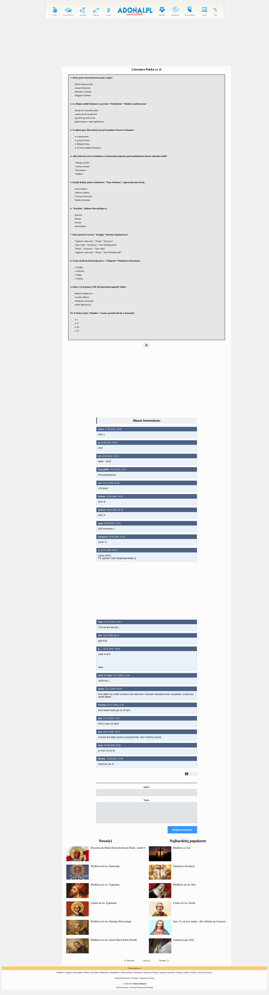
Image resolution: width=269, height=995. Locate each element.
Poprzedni (129, 964)
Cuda (199, 976)
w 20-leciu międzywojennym (86, 147)
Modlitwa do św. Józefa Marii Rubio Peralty (114, 943)
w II (74, 323)
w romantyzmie (80, 136)
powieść (76, 215)
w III (75, 327)
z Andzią (77, 278)
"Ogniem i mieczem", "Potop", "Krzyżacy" (92, 241)
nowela (76, 222)
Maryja (155, 976)
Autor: (146, 787)
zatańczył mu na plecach (84, 114)
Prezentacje (138, 976)
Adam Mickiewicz (81, 304)
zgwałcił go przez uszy (83, 118)
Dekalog (179, 976)
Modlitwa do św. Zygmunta (105, 888)
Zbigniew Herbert (81, 95)
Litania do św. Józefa (184, 906)
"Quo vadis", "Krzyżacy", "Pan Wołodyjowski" (94, 245)
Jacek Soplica (79, 189)
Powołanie (94, 976)
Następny (164, 964)
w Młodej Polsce (80, 144)
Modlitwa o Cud (181, 851)
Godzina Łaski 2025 (183, 943)
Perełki (193, 976)
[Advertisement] (134, 42)
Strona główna (134, 972)
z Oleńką (77, 267)
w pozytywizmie (80, 140)
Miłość (86, 976)
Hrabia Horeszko (80, 200)
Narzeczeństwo (126, 976)
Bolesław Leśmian (81, 91)
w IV (75, 331)
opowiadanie (78, 226)
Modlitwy (60, 976)
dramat (76, 218)
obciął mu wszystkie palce (84, 110)
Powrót (146, 964)
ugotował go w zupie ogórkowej (87, 121)
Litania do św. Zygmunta (104, 906)
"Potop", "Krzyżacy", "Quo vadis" (88, 248)
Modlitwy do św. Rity (184, 888)
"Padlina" (77, 174)
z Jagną (76, 275)
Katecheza (147, 976)
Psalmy (186, 976)
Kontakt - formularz (139, 981)
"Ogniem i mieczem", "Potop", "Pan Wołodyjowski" (96, 252)
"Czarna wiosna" (80, 166)
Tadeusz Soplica (80, 192)
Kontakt (151, 981)
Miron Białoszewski (82, 84)
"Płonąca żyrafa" (80, 162)
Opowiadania (78, 976)
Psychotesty (206, 976)
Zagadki (68, 976)
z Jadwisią (77, 271)
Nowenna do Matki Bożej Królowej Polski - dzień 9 (118, 851)
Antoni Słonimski (80, 88)
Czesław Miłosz (80, 297)
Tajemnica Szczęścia (184, 869)
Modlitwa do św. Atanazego (105, 869)
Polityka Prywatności (123, 981)
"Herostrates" (79, 170)
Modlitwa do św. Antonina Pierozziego (111, 924)
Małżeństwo (104, 976)
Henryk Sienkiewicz (82, 293)
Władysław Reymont (82, 301)
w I (74, 319)
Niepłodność (115, 976)
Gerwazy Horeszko (81, 196)
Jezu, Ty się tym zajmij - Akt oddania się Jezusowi (199, 924)
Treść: (146, 800)
